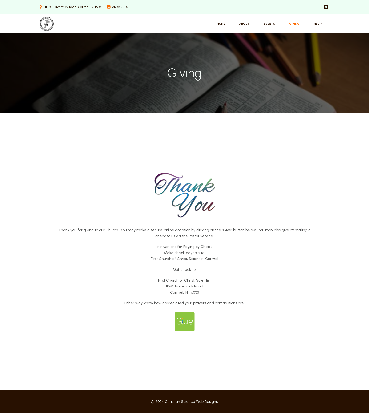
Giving (294, 23)
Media (317, 23)
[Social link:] (325, 7)
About (244, 23)
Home (221, 23)
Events (269, 23)
